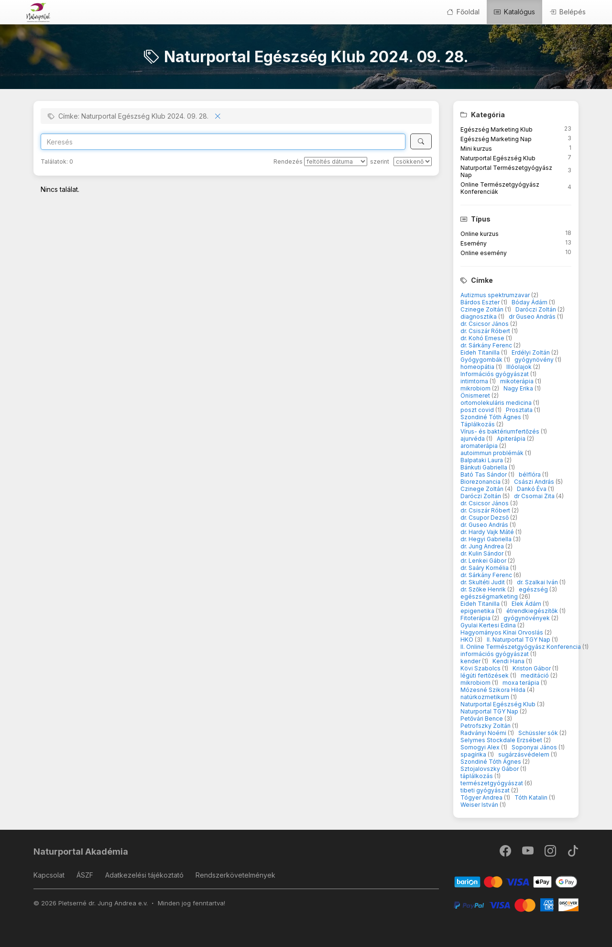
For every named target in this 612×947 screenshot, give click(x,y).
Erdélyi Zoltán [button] (531, 352)
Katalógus (514, 12)
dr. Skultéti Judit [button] (483, 582)
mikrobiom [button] (476, 388)
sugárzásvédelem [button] (524, 754)
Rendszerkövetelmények (235, 875)
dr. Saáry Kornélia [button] (485, 567)
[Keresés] (421, 141)
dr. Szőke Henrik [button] (483, 589)
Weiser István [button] (480, 804)
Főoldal (463, 12)
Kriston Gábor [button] (532, 668)
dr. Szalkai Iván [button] (538, 582)
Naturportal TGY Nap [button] (490, 711)
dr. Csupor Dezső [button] (485, 517)
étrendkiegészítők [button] (532, 610)
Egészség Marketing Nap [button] (496, 139)
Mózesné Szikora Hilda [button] (493, 689)
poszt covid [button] (477, 409)
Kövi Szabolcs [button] (481, 668)
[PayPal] (516, 904)
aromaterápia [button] (479, 445)
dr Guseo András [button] (533, 316)
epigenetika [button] (478, 610)
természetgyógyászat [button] (492, 783)
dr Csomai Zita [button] (535, 496)
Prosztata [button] (520, 409)
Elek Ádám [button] (527, 603)
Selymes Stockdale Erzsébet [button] (502, 740)
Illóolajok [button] (519, 366)
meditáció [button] (535, 675)
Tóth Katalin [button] (531, 797)
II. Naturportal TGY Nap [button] (519, 639)
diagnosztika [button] (479, 316)
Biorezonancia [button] (481, 481)
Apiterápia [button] (512, 438)
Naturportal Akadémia (80, 852)
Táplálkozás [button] (478, 424)
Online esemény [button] (483, 252)
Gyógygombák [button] (482, 359)
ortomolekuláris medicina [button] (496, 402)
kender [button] (471, 661)
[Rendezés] (335, 161)
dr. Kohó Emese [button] (483, 338)
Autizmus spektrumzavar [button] (495, 295)
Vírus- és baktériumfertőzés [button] (500, 431)
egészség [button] (534, 589)
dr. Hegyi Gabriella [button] (486, 539)
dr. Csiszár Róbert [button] (486, 330)
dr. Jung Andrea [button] (482, 546)
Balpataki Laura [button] (482, 460)
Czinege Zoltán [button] (482, 309)
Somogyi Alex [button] (480, 747)
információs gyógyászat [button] (495, 653)
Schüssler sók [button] (538, 732)
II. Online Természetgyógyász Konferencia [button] (521, 646)
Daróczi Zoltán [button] (536, 309)
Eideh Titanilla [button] (480, 352)
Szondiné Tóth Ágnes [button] (491, 417)
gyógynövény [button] (534, 359)
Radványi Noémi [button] (484, 732)
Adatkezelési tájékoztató (144, 875)
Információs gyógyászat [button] (495, 374)
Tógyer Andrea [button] (482, 797)
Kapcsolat (49, 875)
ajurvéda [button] (473, 438)
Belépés (567, 12)
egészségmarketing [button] (489, 596)
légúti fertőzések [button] (485, 675)
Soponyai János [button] (535, 747)
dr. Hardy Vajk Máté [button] (487, 531)
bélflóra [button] (530, 474)
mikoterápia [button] (517, 381)
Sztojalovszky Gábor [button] (490, 768)
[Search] (223, 142)
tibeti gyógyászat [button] (485, 790)
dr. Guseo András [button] (485, 524)
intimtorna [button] (475, 381)
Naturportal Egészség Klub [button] (498, 158)
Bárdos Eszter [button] (480, 302)
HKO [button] (467, 639)
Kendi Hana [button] (509, 661)
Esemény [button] (473, 243)
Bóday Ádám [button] (530, 302)
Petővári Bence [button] (482, 718)
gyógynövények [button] (527, 618)
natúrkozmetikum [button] (485, 697)
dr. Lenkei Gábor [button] (484, 560)
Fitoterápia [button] (476, 618)
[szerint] (412, 161)
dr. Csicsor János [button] (485, 323)
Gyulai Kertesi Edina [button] (488, 625)
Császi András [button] (535, 481)
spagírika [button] (474, 754)
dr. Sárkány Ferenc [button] (487, 345)
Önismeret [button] (476, 395)
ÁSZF (84, 875)
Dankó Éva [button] (532, 488)
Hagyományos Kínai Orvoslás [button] (502, 632)
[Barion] (516, 881)
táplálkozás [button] (477, 776)
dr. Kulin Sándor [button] (482, 553)
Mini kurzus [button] (476, 148)
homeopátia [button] (478, 366)
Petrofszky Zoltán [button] (486, 725)
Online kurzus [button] (479, 233)
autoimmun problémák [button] (492, 453)
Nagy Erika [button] (519, 388)
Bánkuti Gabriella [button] (484, 467)
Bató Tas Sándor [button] (484, 474)
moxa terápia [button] (522, 682)
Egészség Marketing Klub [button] (496, 129)
